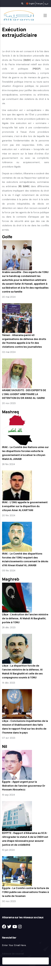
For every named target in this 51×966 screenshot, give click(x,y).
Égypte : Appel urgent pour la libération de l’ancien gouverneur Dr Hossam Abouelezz (23, 785)
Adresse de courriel (13, 953)
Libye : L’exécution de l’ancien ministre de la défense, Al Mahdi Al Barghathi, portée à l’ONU (25, 618)
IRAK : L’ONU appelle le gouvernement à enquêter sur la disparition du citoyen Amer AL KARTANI (25, 506)
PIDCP (36, 68)
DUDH (27, 60)
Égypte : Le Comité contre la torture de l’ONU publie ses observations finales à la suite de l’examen (25, 892)
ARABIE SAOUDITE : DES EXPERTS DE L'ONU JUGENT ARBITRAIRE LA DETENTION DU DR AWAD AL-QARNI (24, 394)
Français (39, 3)
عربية (46, 3)
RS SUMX (24, 186)
